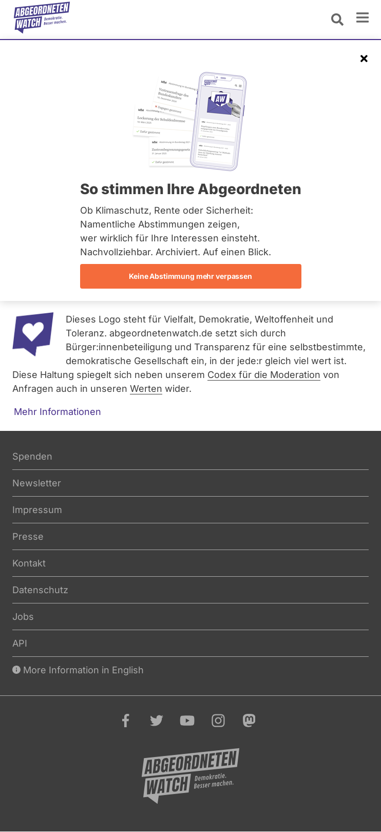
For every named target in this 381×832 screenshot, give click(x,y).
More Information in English (78, 670)
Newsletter (36, 483)
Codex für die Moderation (263, 374)
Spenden (32, 456)
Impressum (37, 509)
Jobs (23, 616)
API (19, 643)
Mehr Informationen (57, 411)
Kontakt (29, 563)
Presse (28, 536)
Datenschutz (40, 589)
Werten (146, 388)
